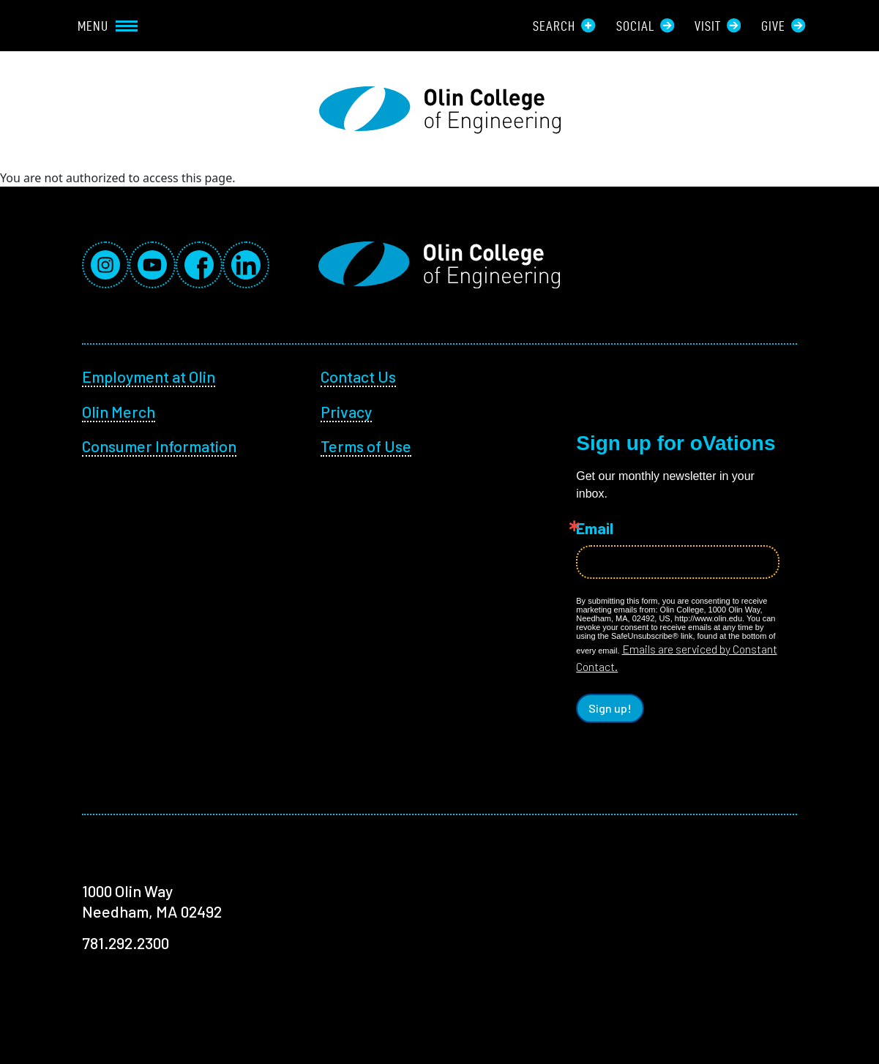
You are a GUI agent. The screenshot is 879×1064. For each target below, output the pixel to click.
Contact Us (358, 376)
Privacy (346, 411)
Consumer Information (159, 445)
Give (783, 25)
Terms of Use (366, 445)
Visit (718, 25)
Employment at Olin (148, 376)
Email (594, 528)
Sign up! (610, 708)
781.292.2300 (125, 942)
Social (645, 25)
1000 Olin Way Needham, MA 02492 (152, 901)
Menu (108, 25)
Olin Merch (118, 411)
